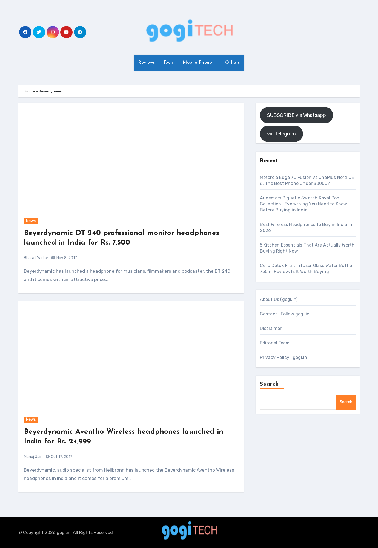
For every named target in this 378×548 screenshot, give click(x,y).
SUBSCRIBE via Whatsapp (296, 115)
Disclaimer (271, 328)
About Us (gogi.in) (279, 299)
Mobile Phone (197, 62)
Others (232, 62)
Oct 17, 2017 (61, 456)
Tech (168, 62)
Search (269, 384)
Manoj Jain (33, 456)
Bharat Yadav (36, 257)
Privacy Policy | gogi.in (283, 357)
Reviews (146, 62)
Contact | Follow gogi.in (285, 314)
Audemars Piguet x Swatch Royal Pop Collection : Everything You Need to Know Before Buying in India (303, 204)
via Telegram (281, 134)
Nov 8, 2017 (66, 257)
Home (30, 91)
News (31, 221)
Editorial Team (275, 343)
